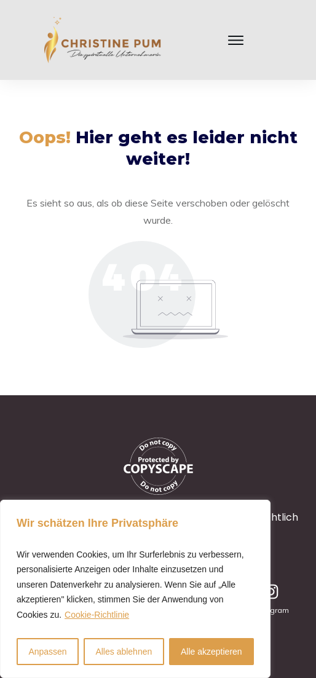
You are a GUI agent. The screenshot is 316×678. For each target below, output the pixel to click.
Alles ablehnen (123, 651)
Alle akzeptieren (211, 651)
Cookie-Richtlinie (97, 615)
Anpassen (47, 651)
